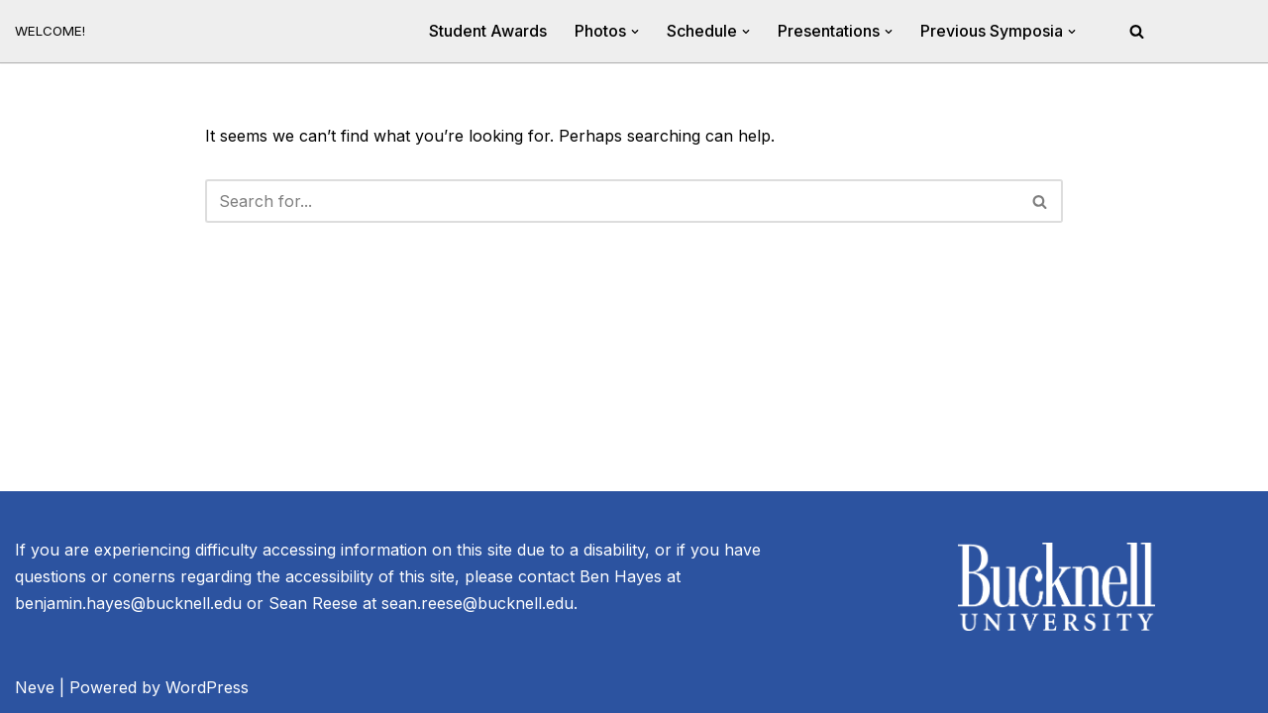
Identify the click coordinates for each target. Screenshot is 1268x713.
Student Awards (488, 31)
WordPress (207, 687)
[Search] (1136, 31)
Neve (34, 687)
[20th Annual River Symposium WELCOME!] (50, 31)
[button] (635, 32)
